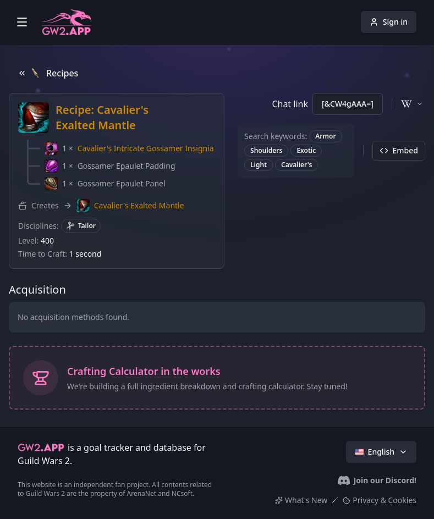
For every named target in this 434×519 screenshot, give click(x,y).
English (381, 451)
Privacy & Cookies (379, 500)
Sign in (389, 21)
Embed (399, 150)
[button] (129, 148)
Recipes (48, 73)
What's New (301, 500)
